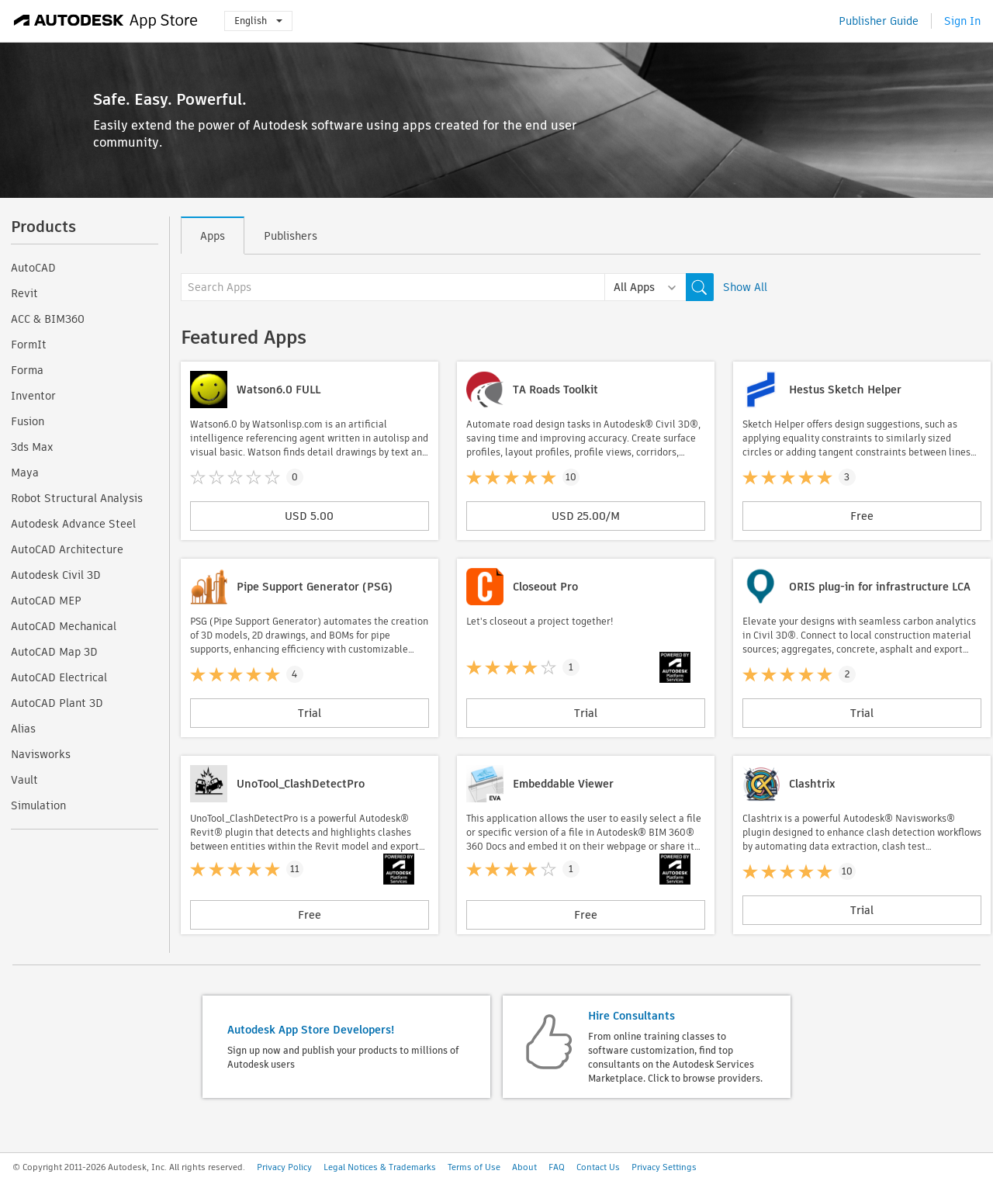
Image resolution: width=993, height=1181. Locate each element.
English (258, 20)
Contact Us (598, 1167)
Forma (27, 370)
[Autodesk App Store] (105, 21)
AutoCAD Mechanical (63, 626)
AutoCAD (33, 267)
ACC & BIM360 (48, 319)
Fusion (27, 421)
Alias (23, 728)
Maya (25, 472)
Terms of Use (474, 1167)
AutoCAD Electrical (59, 677)
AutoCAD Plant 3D (57, 703)
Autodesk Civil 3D (56, 575)
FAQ (556, 1167)
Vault (24, 780)
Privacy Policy (284, 1167)
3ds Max (32, 447)
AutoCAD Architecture (67, 549)
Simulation (38, 805)
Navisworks (41, 754)
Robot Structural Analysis (77, 498)
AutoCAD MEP (46, 600)
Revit (24, 293)
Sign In (962, 21)
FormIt (29, 344)
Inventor (33, 395)
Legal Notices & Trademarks (380, 1167)
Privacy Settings (664, 1167)
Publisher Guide (879, 21)
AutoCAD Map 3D (54, 652)
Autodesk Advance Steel (73, 524)
